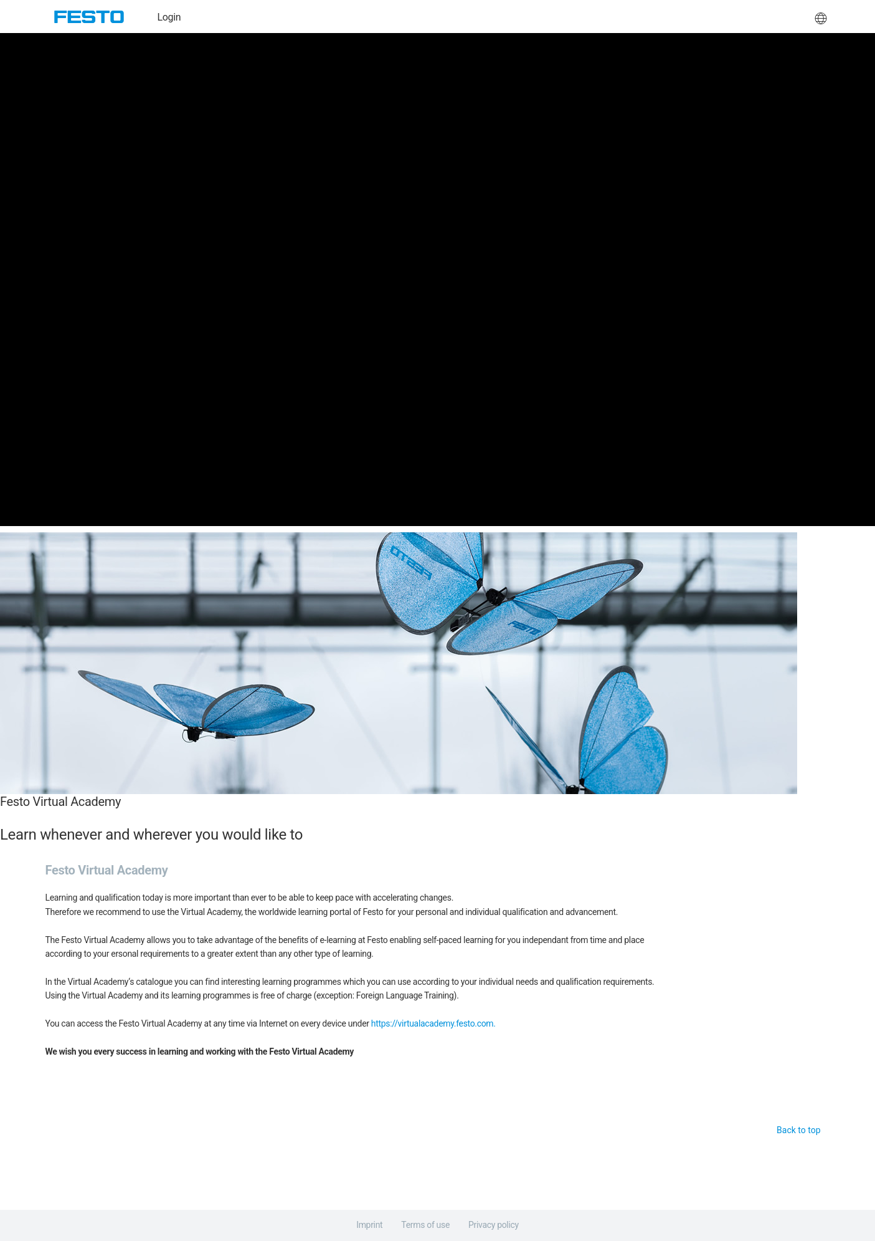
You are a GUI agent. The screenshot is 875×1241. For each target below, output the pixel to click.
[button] (820, 17)
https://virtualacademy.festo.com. (433, 1023)
